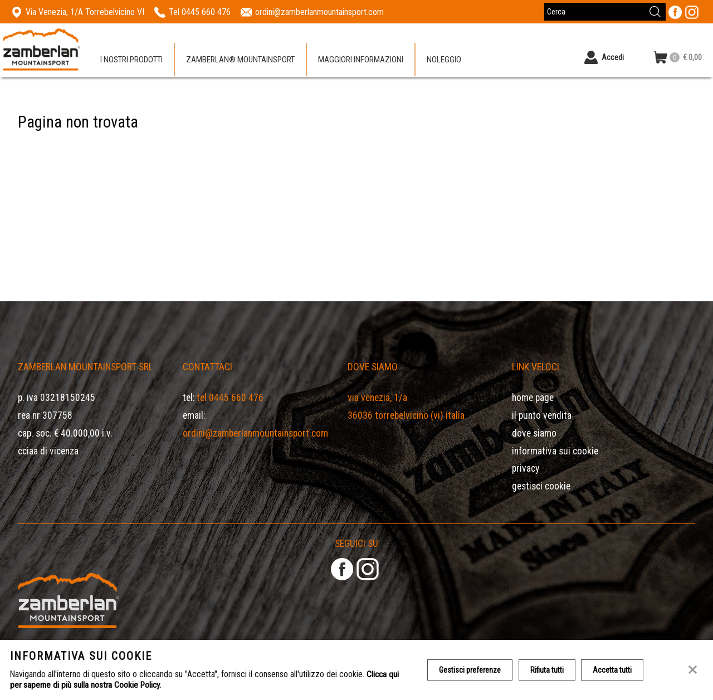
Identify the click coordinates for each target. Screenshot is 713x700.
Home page (533, 397)
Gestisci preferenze (470, 669)
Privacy (525, 468)
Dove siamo (534, 433)
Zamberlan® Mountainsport (240, 61)
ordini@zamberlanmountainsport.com (255, 433)
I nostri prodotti (131, 61)
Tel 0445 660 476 (230, 397)
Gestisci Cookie (541, 486)
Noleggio (444, 61)
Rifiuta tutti (548, 669)
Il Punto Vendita (542, 415)
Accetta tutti (614, 669)
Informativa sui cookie (555, 451)
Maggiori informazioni (360, 61)
